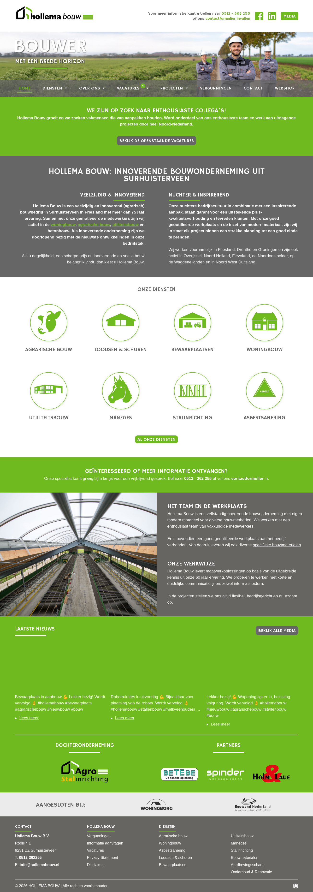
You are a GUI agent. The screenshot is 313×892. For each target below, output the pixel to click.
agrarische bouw (94, 224)
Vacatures (131, 88)
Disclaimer (96, 865)
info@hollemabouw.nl (39, 865)
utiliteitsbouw (125, 224)
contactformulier (247, 478)
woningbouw (63, 224)
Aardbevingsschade (248, 865)
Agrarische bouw (48, 328)
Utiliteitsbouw (48, 396)
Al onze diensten (156, 439)
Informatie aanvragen (105, 843)
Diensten (53, 88)
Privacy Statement (102, 858)
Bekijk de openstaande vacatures (156, 140)
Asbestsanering (264, 396)
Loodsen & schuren (120, 328)
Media (289, 16)
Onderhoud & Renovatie (251, 872)
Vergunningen (216, 88)
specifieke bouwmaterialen (277, 545)
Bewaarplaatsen (192, 328)
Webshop (285, 88)
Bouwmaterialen (245, 858)
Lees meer (27, 718)
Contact (253, 88)
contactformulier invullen (228, 18)
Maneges (120, 396)
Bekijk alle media (277, 630)
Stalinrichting (192, 396)
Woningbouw (264, 328)
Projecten (172, 88)
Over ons (90, 88)
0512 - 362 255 (198, 478)
